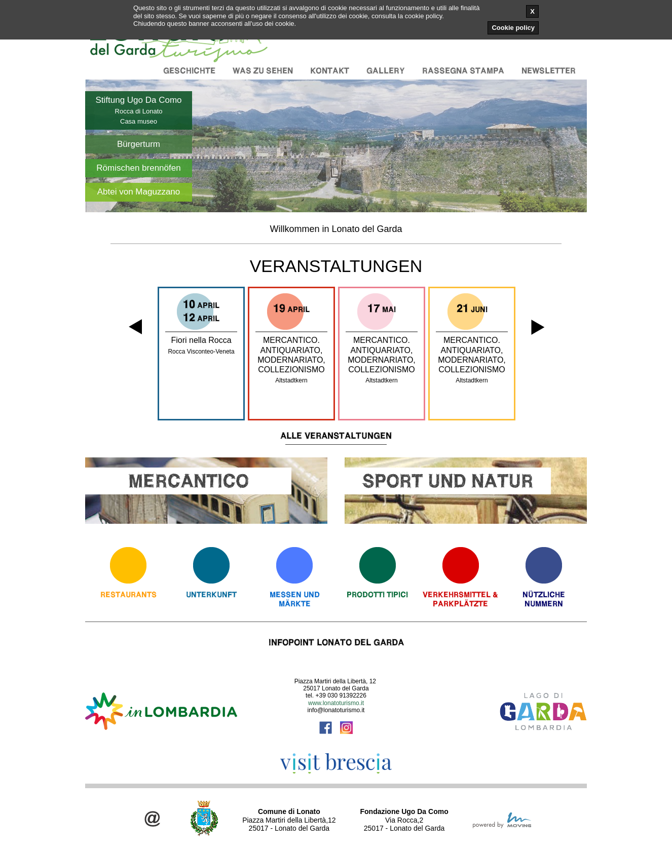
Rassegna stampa (463, 70)
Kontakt (329, 70)
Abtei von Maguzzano (138, 192)
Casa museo (138, 121)
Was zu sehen (263, 70)
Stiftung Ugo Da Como (138, 100)
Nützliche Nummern (543, 599)
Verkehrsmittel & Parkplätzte (460, 599)
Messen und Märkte (295, 599)
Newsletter (548, 70)
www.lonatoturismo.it (336, 703)
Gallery (385, 70)
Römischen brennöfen (138, 168)
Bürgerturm (138, 144)
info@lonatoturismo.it (336, 710)
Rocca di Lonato (139, 111)
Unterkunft (211, 594)
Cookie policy (513, 27)
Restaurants (128, 594)
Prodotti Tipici (377, 594)
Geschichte (189, 70)
